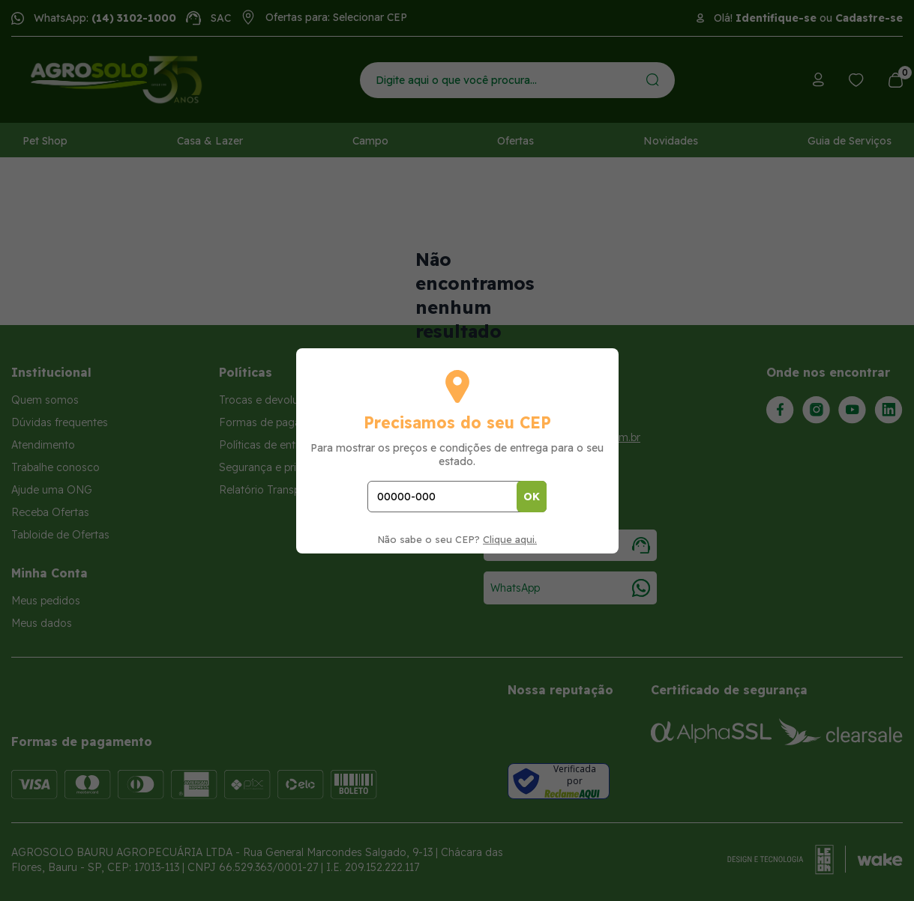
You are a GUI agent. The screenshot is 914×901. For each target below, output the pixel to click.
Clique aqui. (510, 539)
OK (531, 496)
